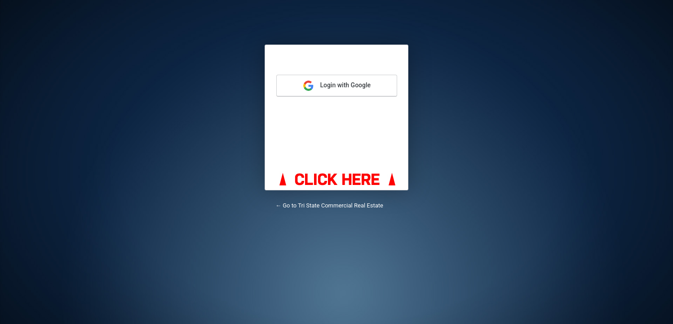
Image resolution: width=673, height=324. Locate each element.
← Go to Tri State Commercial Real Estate (329, 205)
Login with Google (337, 85)
